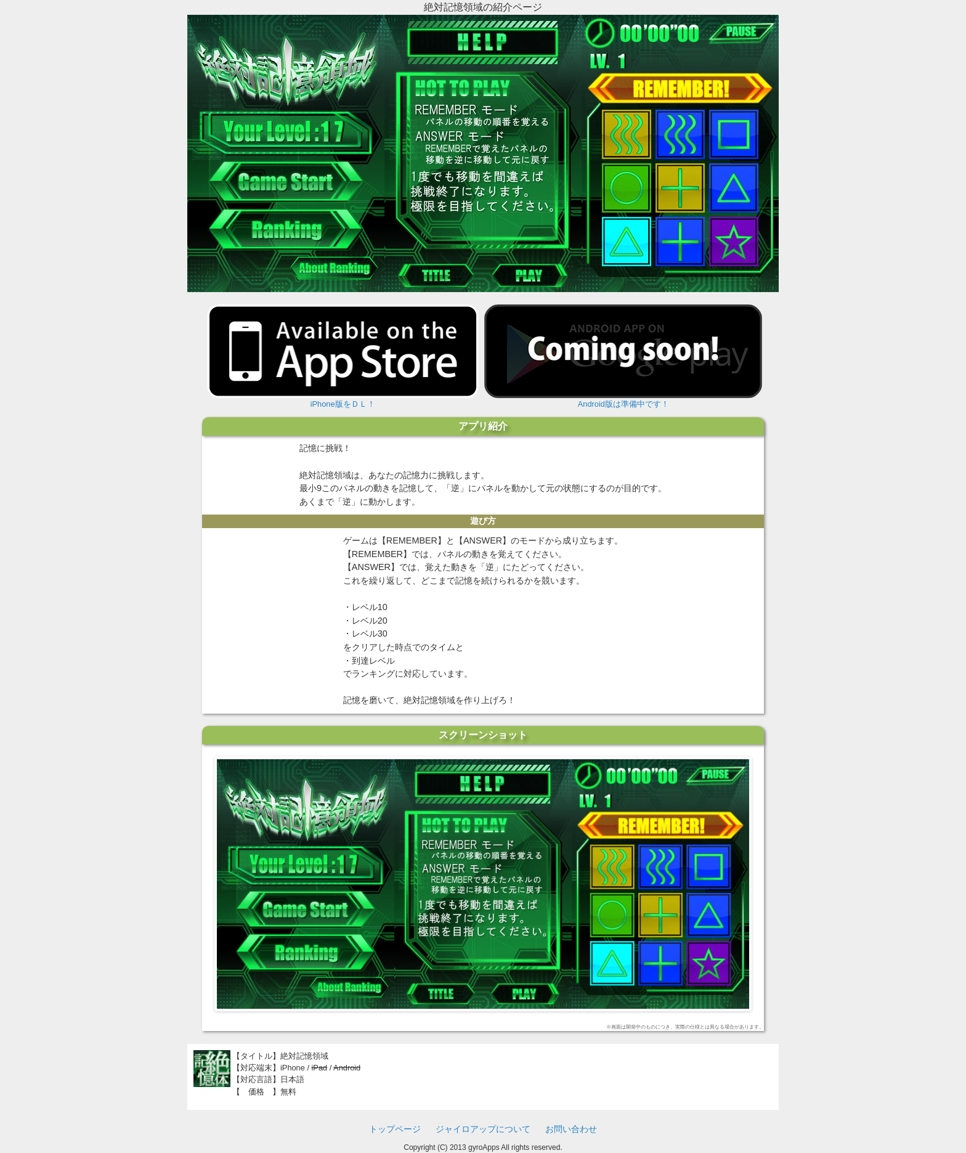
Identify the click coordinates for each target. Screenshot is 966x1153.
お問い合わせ (571, 1129)
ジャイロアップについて (483, 1129)
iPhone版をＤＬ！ (343, 356)
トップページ (395, 1129)
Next (762, 880)
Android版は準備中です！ (623, 356)
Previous (204, 880)
